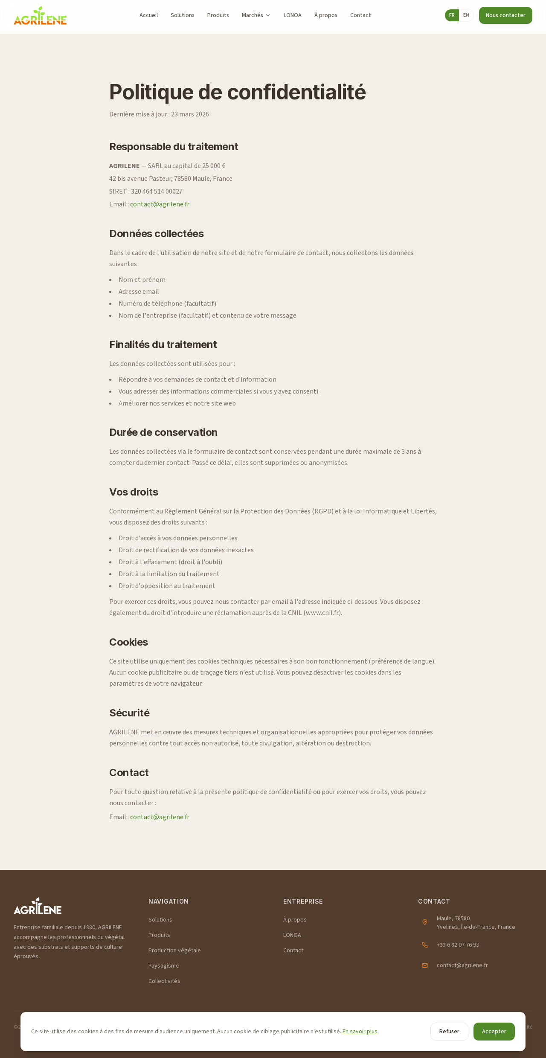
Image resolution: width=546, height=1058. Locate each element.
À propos (325, 15)
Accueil (148, 15)
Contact (360, 15)
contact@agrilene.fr (159, 204)
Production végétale (174, 950)
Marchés (256, 15)
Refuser (449, 1031)
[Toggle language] (459, 15)
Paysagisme (163, 966)
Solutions (183, 15)
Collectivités (164, 981)
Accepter (494, 1031)
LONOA (293, 15)
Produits (218, 15)
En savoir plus (360, 1031)
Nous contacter (506, 15)
